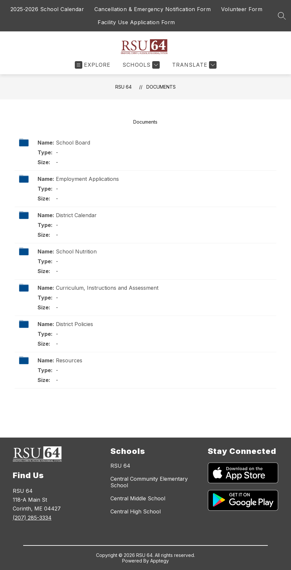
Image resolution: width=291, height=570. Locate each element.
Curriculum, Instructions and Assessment (107, 288)
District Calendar (76, 215)
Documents (161, 87)
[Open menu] (92, 65)
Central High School (135, 511)
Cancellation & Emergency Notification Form (152, 9)
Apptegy (159, 560)
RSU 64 (123, 87)
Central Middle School (137, 498)
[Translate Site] (193, 65)
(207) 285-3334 (32, 517)
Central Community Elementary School (149, 482)
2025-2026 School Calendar (47, 9)
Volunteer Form (241, 9)
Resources (69, 360)
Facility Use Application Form (136, 22)
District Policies (74, 324)
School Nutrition (76, 251)
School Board (73, 142)
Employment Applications (87, 179)
